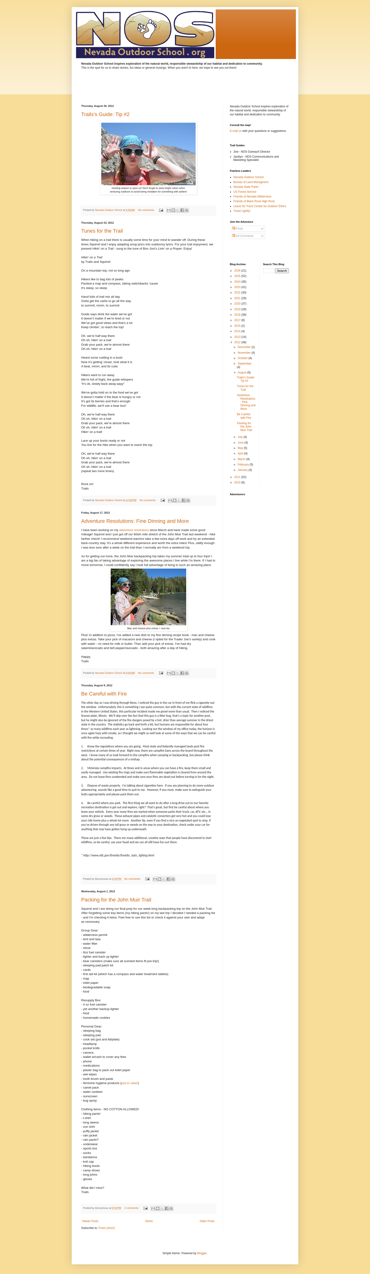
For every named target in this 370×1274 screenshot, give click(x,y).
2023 (237, 287)
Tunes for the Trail (102, 231)
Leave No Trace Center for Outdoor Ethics (259, 206)
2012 (237, 342)
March (242, 459)
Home (149, 1221)
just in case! (129, 1083)
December (245, 347)
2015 (237, 325)
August (242, 372)
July (241, 437)
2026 (237, 270)
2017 (237, 320)
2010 (237, 482)
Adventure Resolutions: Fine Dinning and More (135, 521)
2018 (237, 314)
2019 (237, 309)
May (241, 448)
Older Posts (207, 1221)
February (244, 464)
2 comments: (132, 1208)
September (245, 363)
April (241, 453)
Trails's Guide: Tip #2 (105, 114)
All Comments (242, 236)
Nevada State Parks (246, 187)
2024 (237, 281)
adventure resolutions (134, 530)
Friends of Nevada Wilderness (252, 196)
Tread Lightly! (241, 211)
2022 (237, 292)
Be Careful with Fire (104, 694)
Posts (237, 228)
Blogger (202, 1253)
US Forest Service (244, 191)
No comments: (146, 210)
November (245, 352)
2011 (237, 477)
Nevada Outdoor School (248, 177)
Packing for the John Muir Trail (116, 900)
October (243, 358)
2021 (237, 298)
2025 (237, 276)
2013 (237, 337)
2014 (237, 331)
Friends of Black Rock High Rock (254, 201)
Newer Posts (90, 1221)
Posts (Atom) (106, 1228)
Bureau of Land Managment (251, 182)
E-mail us (236, 131)
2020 (237, 303)
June (241, 442)
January (243, 470)
